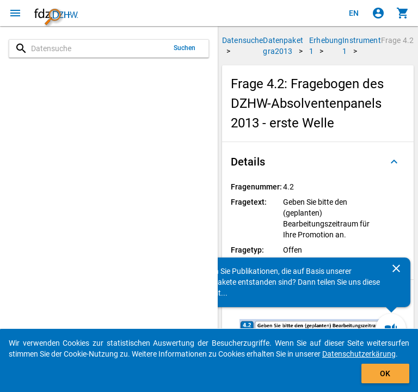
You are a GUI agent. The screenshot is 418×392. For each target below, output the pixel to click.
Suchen (185, 48)
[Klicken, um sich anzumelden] (378, 13)
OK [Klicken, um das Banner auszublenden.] (385, 373)
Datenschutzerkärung (359, 354)
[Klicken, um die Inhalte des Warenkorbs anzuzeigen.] (403, 13)
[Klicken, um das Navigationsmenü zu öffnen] (15, 13)
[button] (318, 162)
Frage (397, 40)
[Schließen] (396, 268)
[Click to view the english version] (354, 13)
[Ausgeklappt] (394, 162)
